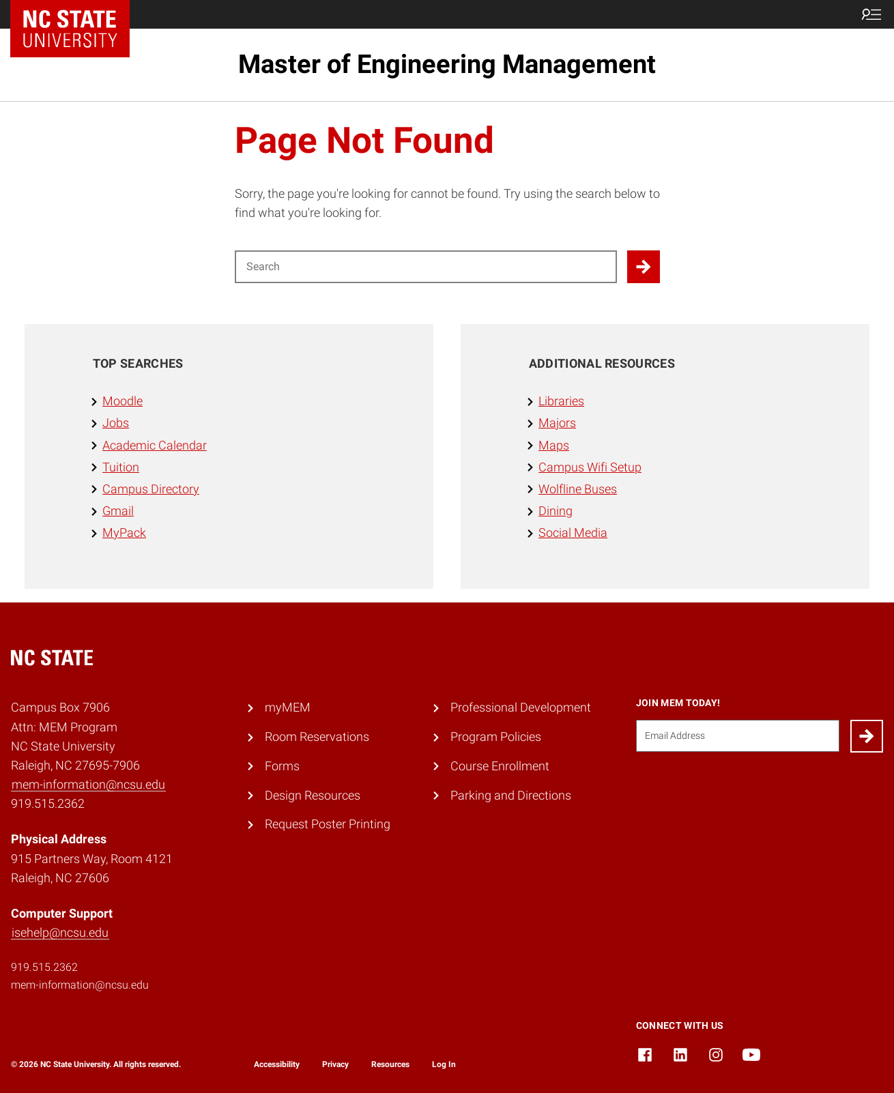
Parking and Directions (510, 795)
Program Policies (495, 737)
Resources (390, 1064)
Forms (282, 766)
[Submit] (866, 736)
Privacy (335, 1064)
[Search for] (426, 266)
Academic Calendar (154, 445)
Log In (444, 1064)
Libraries (561, 401)
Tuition (120, 467)
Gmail (118, 511)
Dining (555, 511)
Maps (553, 445)
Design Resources (312, 795)
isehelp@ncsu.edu (60, 932)
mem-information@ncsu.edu (88, 784)
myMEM (288, 707)
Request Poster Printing (327, 824)
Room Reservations (317, 737)
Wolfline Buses (577, 489)
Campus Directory (150, 489)
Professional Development (520, 707)
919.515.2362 (44, 967)
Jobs (115, 423)
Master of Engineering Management (447, 64)
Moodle (122, 401)
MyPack (124, 533)
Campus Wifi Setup (589, 467)
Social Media (572, 533)
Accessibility (277, 1064)
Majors (557, 423)
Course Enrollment (499, 766)
